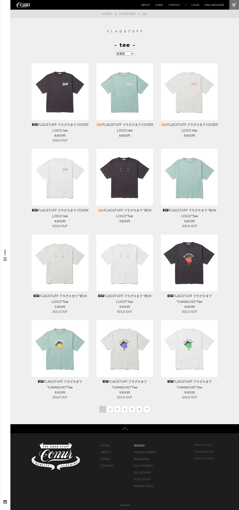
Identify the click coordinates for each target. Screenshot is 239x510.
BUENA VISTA (143, 486)
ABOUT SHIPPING (204, 458)
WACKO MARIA (144, 452)
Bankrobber (142, 459)
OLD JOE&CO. (143, 466)
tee (145, 14)
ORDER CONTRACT (205, 451)
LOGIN (195, 4)
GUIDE (159, 4)
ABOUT (145, 4)
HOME (107, 14)
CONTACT (174, 4)
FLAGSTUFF (127, 14)
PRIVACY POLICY (204, 445)
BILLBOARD (142, 472)
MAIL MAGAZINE (214, 4)
